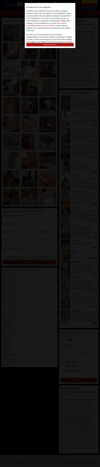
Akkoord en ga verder (49, 44)
